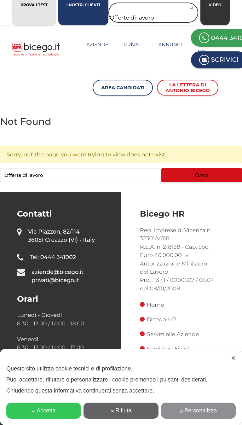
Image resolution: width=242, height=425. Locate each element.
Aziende (97, 45)
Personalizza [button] (198, 410)
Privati (133, 45)
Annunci (170, 45)
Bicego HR (158, 319)
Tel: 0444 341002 (53, 257)
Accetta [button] (43, 410)
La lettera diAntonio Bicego (187, 87)
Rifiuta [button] (121, 410)
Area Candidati (122, 87)
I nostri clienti (83, 5)
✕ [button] (233, 358)
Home (152, 304)
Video (215, 5)
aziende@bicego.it (58, 272)
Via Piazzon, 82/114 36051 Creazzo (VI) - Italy (61, 235)
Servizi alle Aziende (169, 334)
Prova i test (34, 5)
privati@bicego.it (55, 280)
